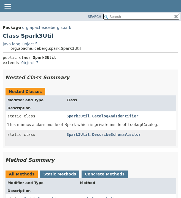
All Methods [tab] (21, 174)
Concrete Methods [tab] (105, 174)
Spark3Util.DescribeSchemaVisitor (103, 134)
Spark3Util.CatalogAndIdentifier (102, 116)
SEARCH (94, 17)
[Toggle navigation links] (7, 6)
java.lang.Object (18, 44)
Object (28, 63)
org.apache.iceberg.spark (46, 27)
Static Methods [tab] (59, 174)
